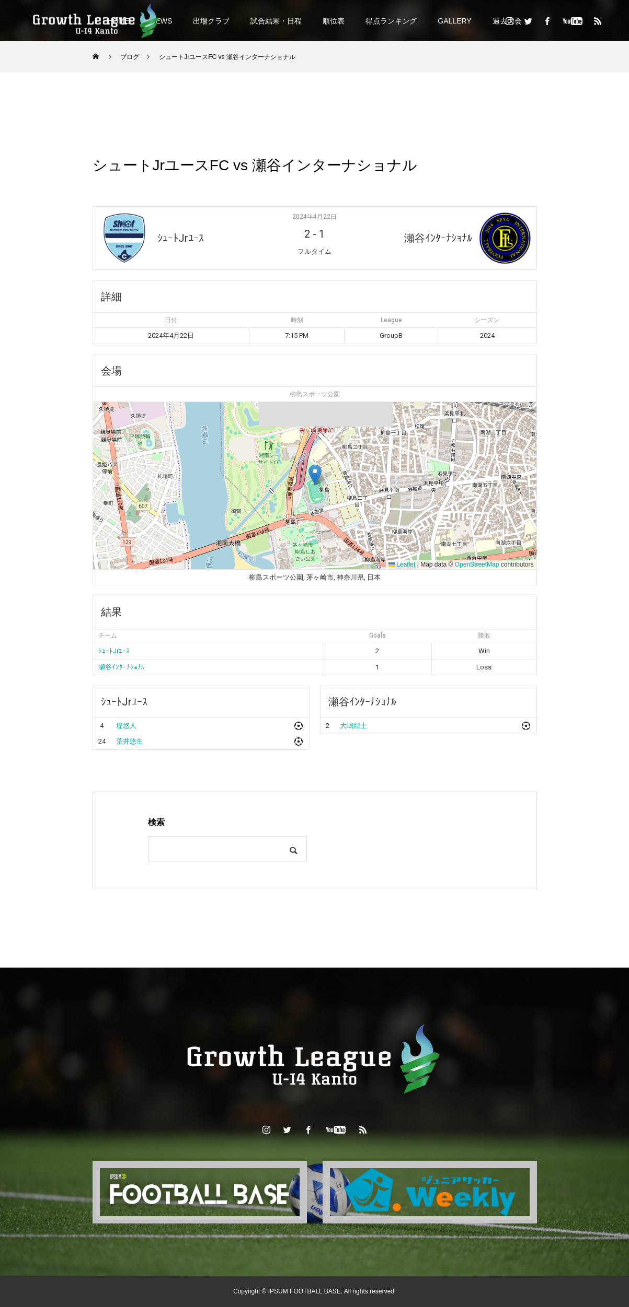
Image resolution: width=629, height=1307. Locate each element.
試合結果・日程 (276, 21)
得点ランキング (391, 21)
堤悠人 (126, 725)
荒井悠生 (129, 741)
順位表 (334, 21)
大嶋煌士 (353, 725)
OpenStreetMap (477, 564)
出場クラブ (211, 21)
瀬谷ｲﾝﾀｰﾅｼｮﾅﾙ (121, 667)
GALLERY (454, 21)
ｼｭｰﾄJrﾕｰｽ (114, 651)
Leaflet (401, 564)
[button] (315, 475)
